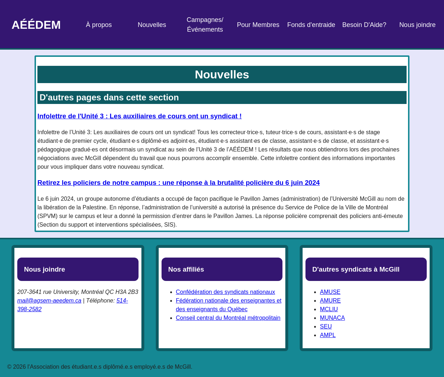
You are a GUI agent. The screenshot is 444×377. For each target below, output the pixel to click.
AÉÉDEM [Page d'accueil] (36, 24)
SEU (326, 326)
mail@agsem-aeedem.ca (49, 300)
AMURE (330, 300)
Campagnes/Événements (205, 24)
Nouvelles (152, 24)
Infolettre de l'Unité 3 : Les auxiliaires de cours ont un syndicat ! (139, 116)
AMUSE (330, 292)
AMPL (328, 335)
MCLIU (329, 309)
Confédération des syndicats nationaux (225, 292)
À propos (99, 24)
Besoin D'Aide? (364, 24)
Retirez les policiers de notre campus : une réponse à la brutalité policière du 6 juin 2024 (178, 182)
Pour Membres (258, 24)
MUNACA (332, 318)
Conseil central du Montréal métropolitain (228, 318)
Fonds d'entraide (311, 24)
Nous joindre (417, 24)
